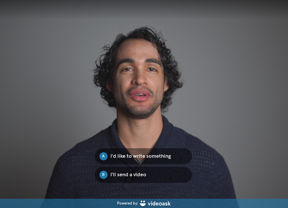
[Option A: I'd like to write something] (143, 156)
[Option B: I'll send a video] (143, 175)
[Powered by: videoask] (144, 203)
